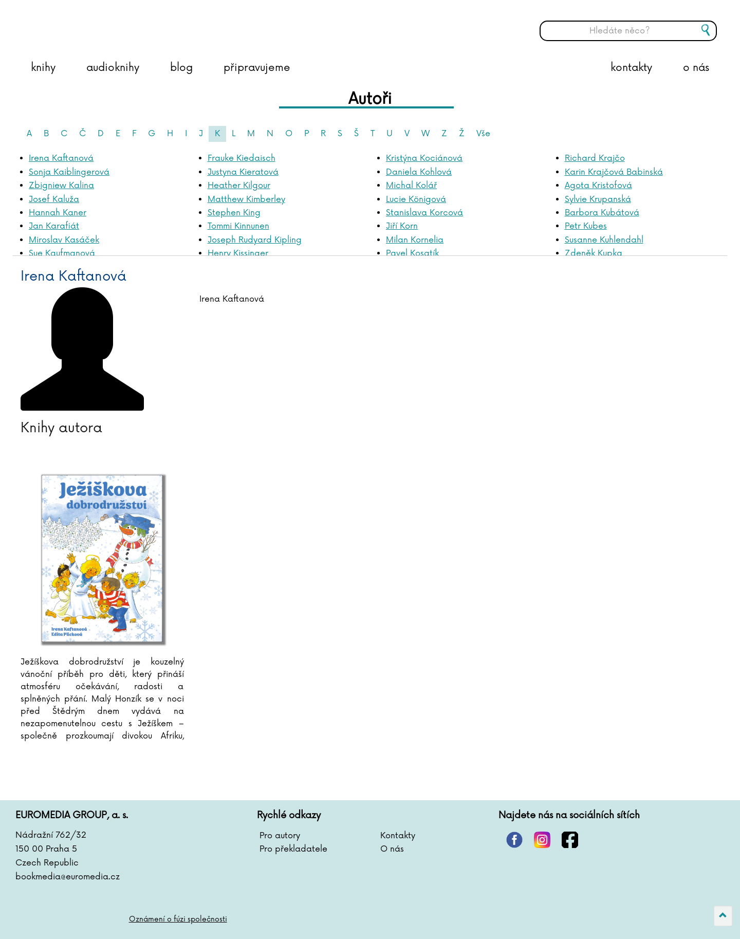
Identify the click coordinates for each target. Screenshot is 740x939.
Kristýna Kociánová (424, 158)
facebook (570, 840)
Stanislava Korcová (424, 213)
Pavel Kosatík (412, 253)
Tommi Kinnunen (238, 226)
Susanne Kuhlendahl (604, 240)
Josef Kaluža (54, 199)
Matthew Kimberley (246, 199)
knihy (43, 68)
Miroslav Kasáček (64, 240)
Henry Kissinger (238, 253)
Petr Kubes (586, 226)
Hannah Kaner (57, 213)
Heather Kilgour (239, 185)
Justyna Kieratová (243, 172)
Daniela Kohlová (419, 172)
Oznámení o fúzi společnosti (178, 919)
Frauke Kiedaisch (241, 158)
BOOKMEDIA (121, 23)
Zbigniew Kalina (61, 185)
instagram (542, 840)
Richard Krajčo (595, 158)
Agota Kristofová (598, 185)
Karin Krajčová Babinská (614, 172)
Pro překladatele (293, 849)
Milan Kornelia (414, 240)
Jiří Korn (402, 226)
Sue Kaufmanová (62, 253)
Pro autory (280, 836)
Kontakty (397, 836)
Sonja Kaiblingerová (69, 172)
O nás (392, 849)
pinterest (514, 840)
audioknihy (112, 68)
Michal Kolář (411, 185)
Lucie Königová (416, 199)
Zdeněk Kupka (593, 253)
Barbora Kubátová (602, 213)
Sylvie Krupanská (598, 199)
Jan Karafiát (54, 226)
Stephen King (234, 213)
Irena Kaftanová (61, 158)
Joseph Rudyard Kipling (255, 240)
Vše (483, 133)
